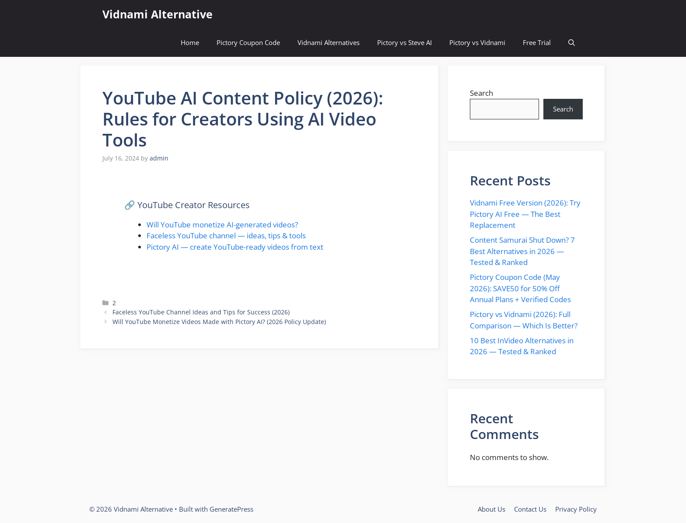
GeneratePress (231, 509)
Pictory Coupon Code (248, 42)
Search (481, 93)
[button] (572, 42)
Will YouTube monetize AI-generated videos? (222, 225)
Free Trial (537, 42)
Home (190, 42)
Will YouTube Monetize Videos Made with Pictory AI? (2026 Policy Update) (219, 321)
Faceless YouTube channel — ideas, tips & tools (226, 235)
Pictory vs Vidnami (477, 42)
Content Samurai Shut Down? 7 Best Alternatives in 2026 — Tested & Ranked (522, 251)
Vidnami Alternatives (329, 42)
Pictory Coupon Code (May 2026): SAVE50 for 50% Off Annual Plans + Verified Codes (520, 288)
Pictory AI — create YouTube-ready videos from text (235, 247)
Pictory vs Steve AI (404, 42)
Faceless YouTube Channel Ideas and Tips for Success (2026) (201, 312)
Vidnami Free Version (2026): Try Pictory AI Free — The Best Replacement (525, 214)
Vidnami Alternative (157, 14)
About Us (491, 509)
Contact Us (530, 509)
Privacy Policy (576, 509)
